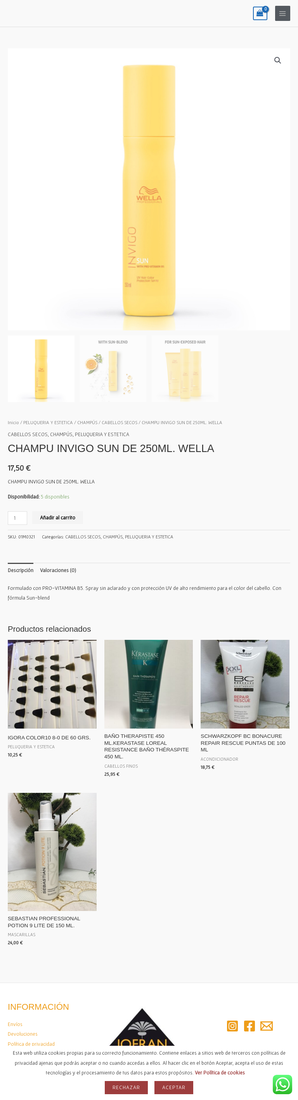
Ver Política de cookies (220, 1072)
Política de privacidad (31, 1044)
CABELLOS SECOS (119, 422)
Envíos (15, 1024)
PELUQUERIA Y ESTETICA (48, 422)
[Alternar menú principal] (282, 13)
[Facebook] (249, 1026)
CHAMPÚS (87, 422)
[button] (278, 60)
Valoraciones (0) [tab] (58, 570)
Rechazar (126, 1087)
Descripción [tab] (20, 570)
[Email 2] (266, 1026)
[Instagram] (232, 1026)
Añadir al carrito (57, 517)
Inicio (13, 422)
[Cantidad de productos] (17, 518)
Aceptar (173, 1087)
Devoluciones (23, 1034)
